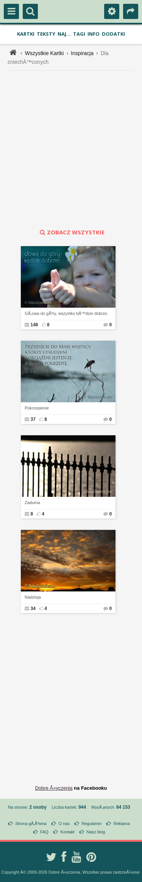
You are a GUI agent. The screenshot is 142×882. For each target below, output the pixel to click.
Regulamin (91, 823)
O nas (63, 823)
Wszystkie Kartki (44, 53)
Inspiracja (82, 53)
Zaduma (32, 502)
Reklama (122, 823)
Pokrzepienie (37, 408)
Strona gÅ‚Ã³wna (31, 823)
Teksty (46, 33)
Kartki (25, 33)
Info (93, 33)
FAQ (44, 832)
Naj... (64, 33)
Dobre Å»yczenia (53, 788)
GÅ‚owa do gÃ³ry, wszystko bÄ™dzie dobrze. (66, 313)
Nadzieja (33, 597)
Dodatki (113, 33)
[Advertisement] (71, 149)
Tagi (79, 33)
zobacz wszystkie (71, 232)
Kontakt (68, 832)
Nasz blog (96, 832)
